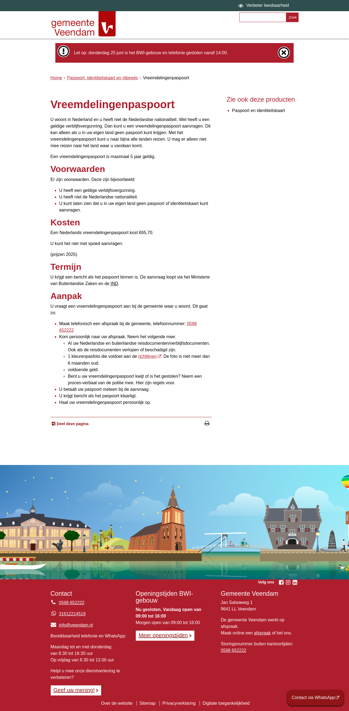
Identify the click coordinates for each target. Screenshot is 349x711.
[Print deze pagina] (207, 423)
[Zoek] (292, 17)
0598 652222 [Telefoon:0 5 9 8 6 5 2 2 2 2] (71, 602)
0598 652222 (233, 650)
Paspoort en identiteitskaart (258, 110)
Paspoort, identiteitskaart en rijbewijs (102, 77)
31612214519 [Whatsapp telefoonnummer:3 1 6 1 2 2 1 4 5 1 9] (72, 614)
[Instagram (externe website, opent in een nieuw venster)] (288, 582)
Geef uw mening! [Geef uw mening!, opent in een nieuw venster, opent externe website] (74, 690)
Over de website (117, 703)
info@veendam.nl (71, 625)
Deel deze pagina (72, 424)
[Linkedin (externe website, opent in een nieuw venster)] (295, 582)
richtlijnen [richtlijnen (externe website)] (147, 356)
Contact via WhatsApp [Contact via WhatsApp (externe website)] (313, 697)
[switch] (264, 5)
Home (56, 77)
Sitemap (148, 703)
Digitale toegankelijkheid (226, 703)
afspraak (262, 633)
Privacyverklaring (179, 703)
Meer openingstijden (163, 635)
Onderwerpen (144, 32)
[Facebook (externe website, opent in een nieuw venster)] (281, 582)
